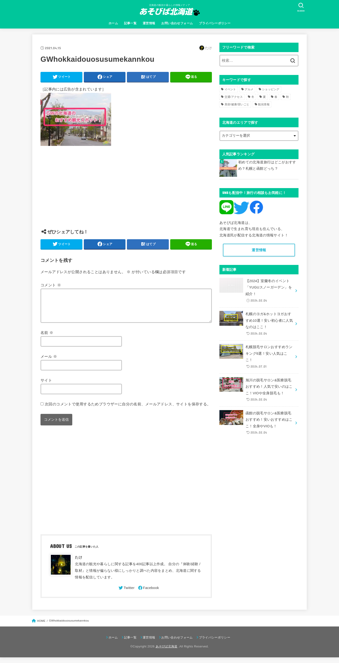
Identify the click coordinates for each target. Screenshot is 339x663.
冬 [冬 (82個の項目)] (252, 97)
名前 (46, 338)
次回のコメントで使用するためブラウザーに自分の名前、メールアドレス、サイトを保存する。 (128, 410)
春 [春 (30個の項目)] (275, 97)
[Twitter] (126, 593)
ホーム (113, 23)
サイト (46, 386)
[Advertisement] (126, 191)
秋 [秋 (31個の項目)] (287, 97)
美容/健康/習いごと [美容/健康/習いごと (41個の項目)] (237, 104)
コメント (50, 285)
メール (48, 362)
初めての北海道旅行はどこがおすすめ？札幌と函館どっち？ (267, 165)
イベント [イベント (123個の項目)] (230, 89)
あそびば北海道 (167, 652)
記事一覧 (130, 23)
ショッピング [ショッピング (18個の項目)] (270, 89)
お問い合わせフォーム (177, 23)
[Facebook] (148, 593)
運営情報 (149, 23)
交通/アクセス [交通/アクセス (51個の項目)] (234, 97)
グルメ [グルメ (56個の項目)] (249, 89)
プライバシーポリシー (214, 23)
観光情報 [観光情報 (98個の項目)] (264, 104)
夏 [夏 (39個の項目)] (264, 97)
